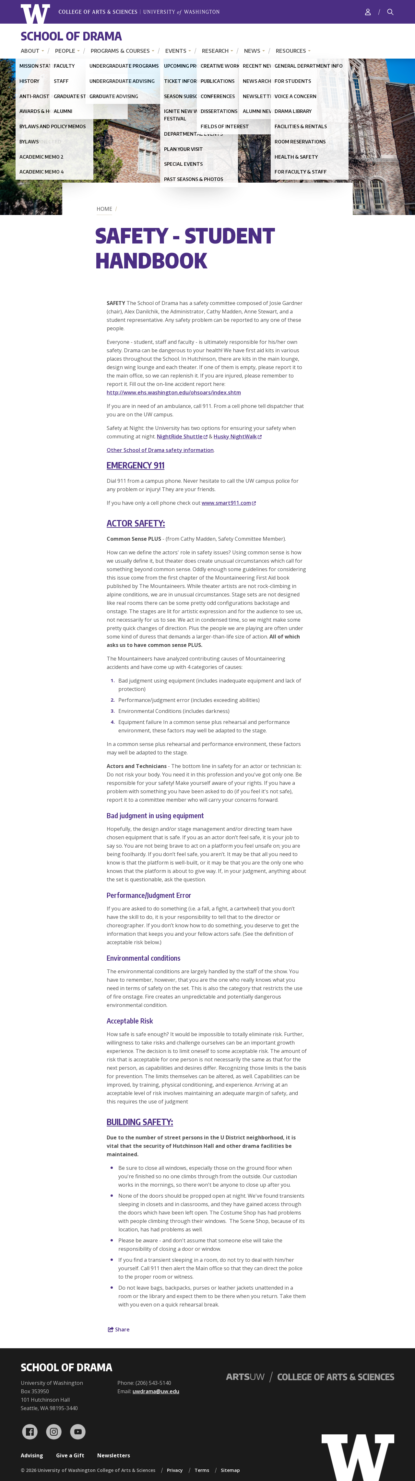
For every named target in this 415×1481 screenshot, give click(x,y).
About (30, 51)
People (65, 51)
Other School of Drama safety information (160, 450)
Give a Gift (70, 1455)
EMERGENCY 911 (135, 465)
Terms (202, 1470)
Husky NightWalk (238, 436)
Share (119, 1329)
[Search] (390, 12)
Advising (32, 1455)
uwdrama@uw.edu (156, 1391)
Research (215, 51)
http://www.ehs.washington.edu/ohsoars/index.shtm (174, 392)
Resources (291, 51)
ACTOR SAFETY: (136, 523)
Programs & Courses (120, 51)
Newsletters (113, 1455)
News (252, 51)
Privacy (175, 1470)
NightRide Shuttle (182, 436)
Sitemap (230, 1470)
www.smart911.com (229, 502)
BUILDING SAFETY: (140, 1121)
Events (175, 51)
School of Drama (71, 35)
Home (104, 208)
